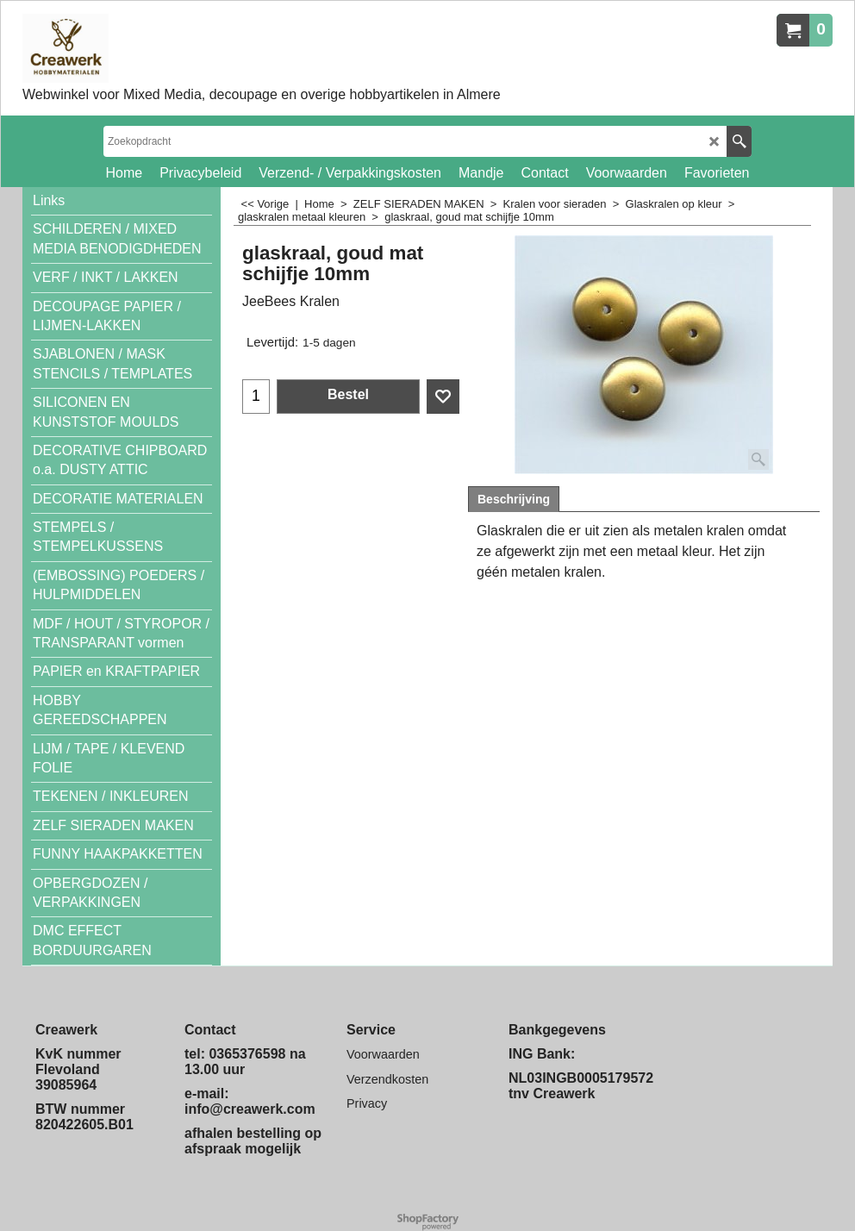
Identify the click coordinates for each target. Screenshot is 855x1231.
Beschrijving (513, 499)
